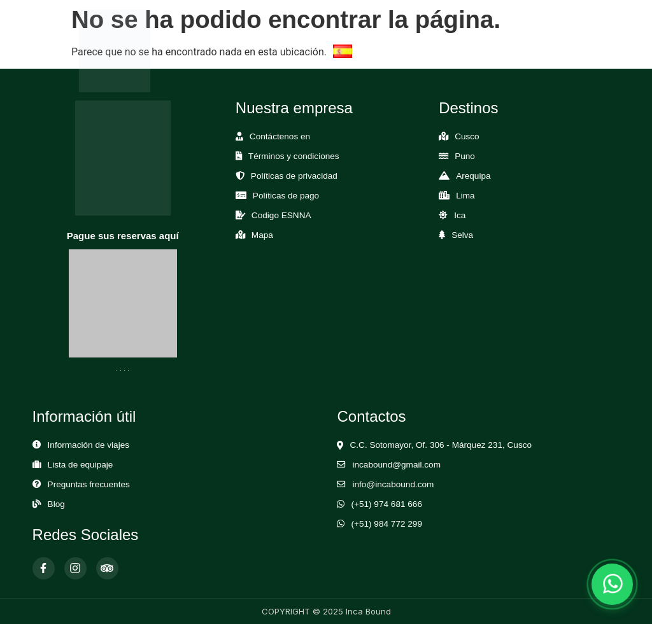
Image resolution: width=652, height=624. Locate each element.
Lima (465, 195)
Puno (465, 156)
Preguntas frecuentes (89, 484)
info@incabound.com (393, 484)
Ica (459, 215)
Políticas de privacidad (294, 176)
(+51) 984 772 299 (386, 524)
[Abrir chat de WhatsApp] (612, 584)
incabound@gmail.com (396, 464)
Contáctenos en (280, 136)
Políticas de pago (286, 195)
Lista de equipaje (80, 464)
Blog (56, 504)
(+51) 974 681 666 (386, 504)
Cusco (467, 136)
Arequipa (473, 176)
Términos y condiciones (293, 156)
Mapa (262, 235)
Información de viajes (88, 445)
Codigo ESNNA (281, 215)
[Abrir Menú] (554, 50)
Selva (462, 235)
